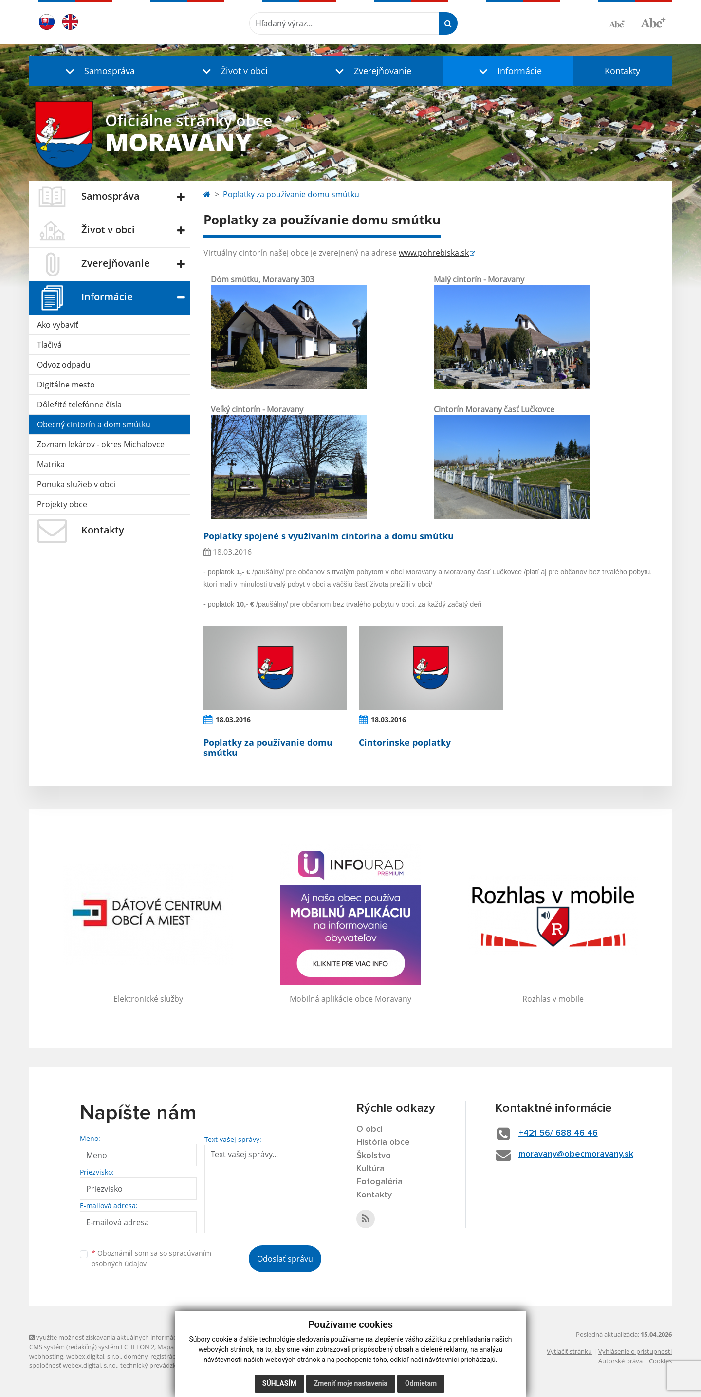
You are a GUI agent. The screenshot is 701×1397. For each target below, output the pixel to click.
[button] (97, 71)
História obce (383, 1142)
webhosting (46, 1356)
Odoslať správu (285, 1258)
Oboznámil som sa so (151, 1258)
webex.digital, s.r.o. (93, 1356)
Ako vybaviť (57, 324)
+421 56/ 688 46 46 (558, 1133)
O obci (369, 1129)
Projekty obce (62, 504)
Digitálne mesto (66, 384)
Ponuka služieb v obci (76, 484)
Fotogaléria (379, 1181)
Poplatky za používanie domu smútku (291, 194)
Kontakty (622, 70)
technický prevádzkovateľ (157, 1365)
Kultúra (370, 1168)
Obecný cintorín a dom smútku (93, 424)
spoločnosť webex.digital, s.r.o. (73, 1365)
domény (136, 1356)
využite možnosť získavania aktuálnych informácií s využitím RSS (125, 1337)
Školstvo (373, 1155)
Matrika (51, 464)
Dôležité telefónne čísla (79, 404)
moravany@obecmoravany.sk (575, 1154)
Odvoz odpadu (64, 364)
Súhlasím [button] (279, 1383)
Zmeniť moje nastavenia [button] (350, 1383)
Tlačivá (49, 344)
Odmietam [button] (421, 1383)
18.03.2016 (233, 719)
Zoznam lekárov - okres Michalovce (101, 444)
